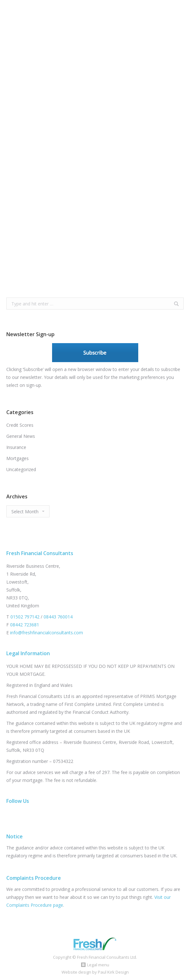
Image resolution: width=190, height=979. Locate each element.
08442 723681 (24, 625)
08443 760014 (58, 617)
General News (20, 436)
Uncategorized (21, 469)
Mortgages (17, 458)
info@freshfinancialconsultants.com (46, 633)
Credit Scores (19, 425)
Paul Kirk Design (113, 972)
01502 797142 (24, 617)
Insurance (16, 447)
